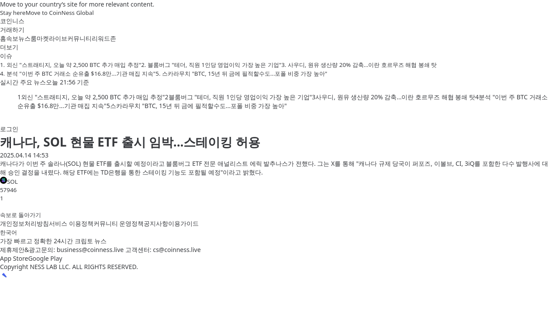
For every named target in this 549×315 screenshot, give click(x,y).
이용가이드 (183, 223)
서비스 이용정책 (71, 223)
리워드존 (104, 38)
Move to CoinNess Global (59, 13)
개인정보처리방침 (24, 223)
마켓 (43, 38)
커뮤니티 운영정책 (118, 223)
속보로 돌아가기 (20, 215)
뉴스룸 (27, 38)
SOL (9, 181)
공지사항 (156, 223)
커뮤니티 (79, 38)
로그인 (9, 129)
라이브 (58, 38)
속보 (12, 38)
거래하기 (12, 29)
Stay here (12, 13)
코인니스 (12, 21)
